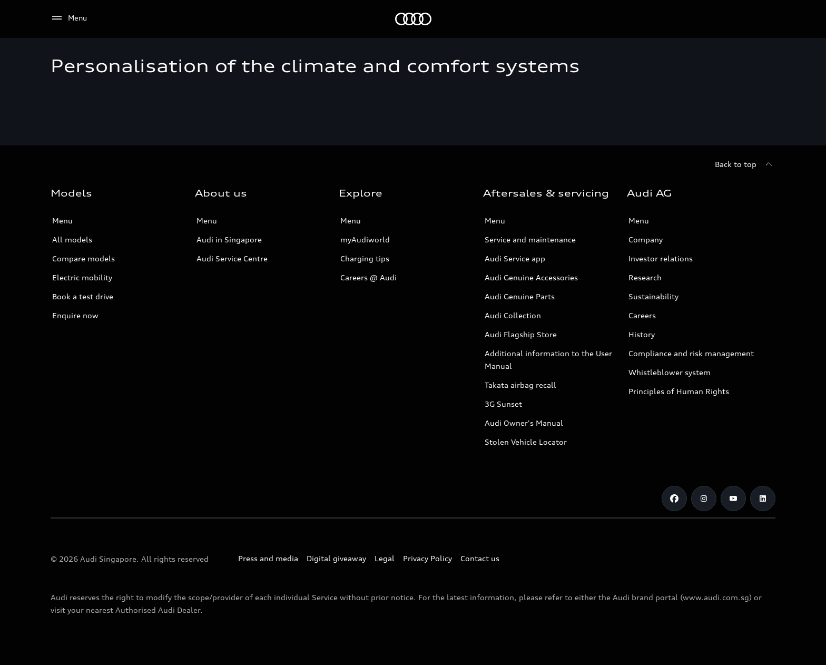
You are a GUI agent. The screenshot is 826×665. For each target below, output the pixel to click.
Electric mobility (82, 277)
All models (72, 239)
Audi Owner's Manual (524, 422)
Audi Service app (515, 258)
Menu (62, 220)
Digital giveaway (336, 558)
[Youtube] (733, 498)
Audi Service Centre (232, 258)
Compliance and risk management (691, 353)
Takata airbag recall (520, 384)
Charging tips (364, 258)
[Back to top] (745, 164)
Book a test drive (82, 296)
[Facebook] (674, 498)
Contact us (479, 558)
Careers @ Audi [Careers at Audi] (368, 277)
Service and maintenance (530, 239)
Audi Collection (513, 315)
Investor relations (660, 258)
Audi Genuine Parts (520, 296)
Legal (385, 558)
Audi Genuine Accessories (531, 277)
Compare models (83, 258)
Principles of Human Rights (678, 391)
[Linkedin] (762, 498)
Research (645, 277)
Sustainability (653, 296)
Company (645, 239)
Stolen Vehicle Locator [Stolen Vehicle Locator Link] (526, 441)
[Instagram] (703, 498)
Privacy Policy (427, 558)
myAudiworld (365, 239)
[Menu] (69, 18)
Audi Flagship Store (521, 334)
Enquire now (75, 315)
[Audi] (413, 19)
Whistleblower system (669, 372)
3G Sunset (503, 403)
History (641, 334)
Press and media (268, 558)
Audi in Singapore (229, 239)
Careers (642, 315)
